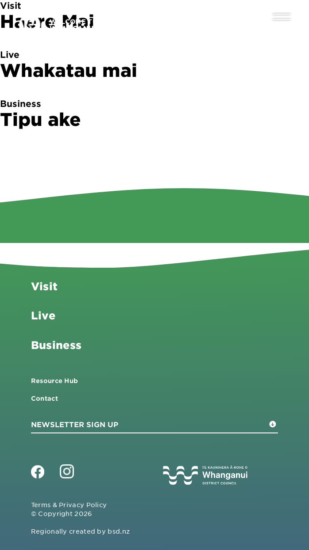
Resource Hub (54, 380)
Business (56, 344)
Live (43, 315)
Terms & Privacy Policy (69, 504)
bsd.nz (119, 531)
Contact (44, 398)
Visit (44, 286)
